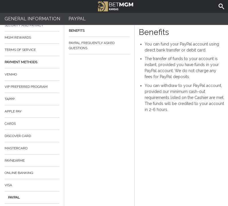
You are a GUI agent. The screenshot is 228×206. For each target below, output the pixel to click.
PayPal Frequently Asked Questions (99, 45)
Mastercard (16, 148)
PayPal (14, 197)
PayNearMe (15, 161)
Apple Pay (13, 111)
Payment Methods (32, 62)
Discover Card (18, 136)
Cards (10, 124)
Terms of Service (32, 50)
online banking (19, 173)
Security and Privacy (24, 25)
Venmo (11, 74)
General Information (32, 18)
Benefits (99, 31)
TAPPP (10, 99)
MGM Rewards (18, 37)
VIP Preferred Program (26, 87)
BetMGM (115, 5)
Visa (8, 185)
